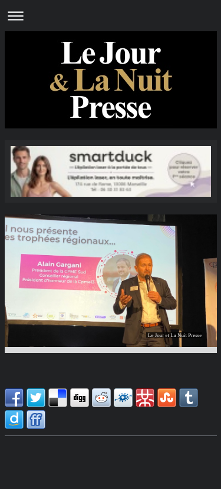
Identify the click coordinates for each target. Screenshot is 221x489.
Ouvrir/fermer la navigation (110, 15)
